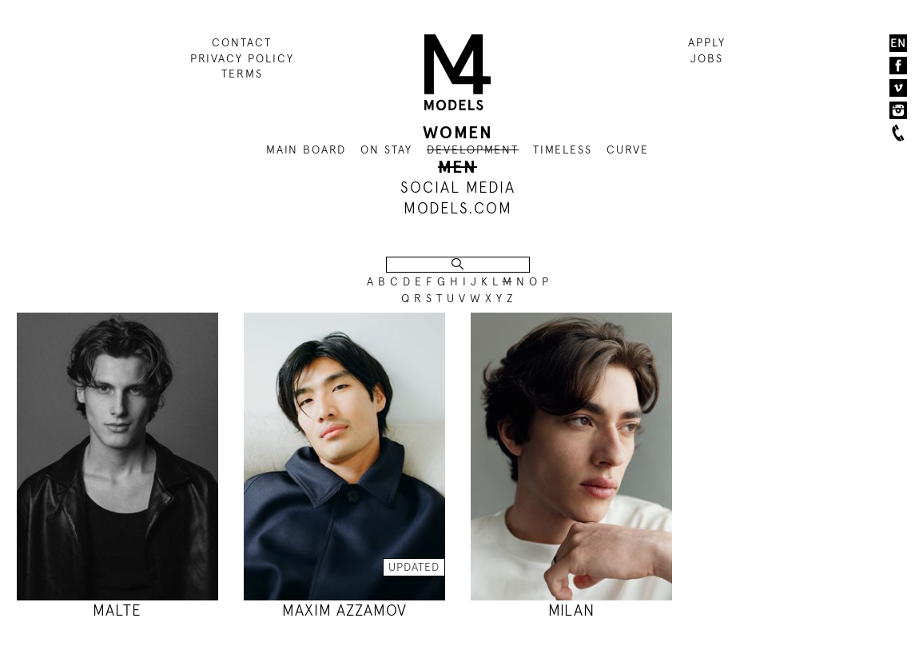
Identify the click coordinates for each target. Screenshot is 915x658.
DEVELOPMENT (473, 149)
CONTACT (242, 42)
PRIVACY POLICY (242, 58)
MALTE (117, 610)
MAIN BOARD (306, 149)
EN (898, 43)
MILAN (571, 610)
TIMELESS (562, 149)
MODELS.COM (458, 208)
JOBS (706, 58)
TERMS (242, 73)
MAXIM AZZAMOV (344, 610)
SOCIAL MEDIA (457, 187)
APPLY (707, 42)
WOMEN (458, 132)
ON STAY (386, 149)
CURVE (628, 149)
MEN (457, 167)
